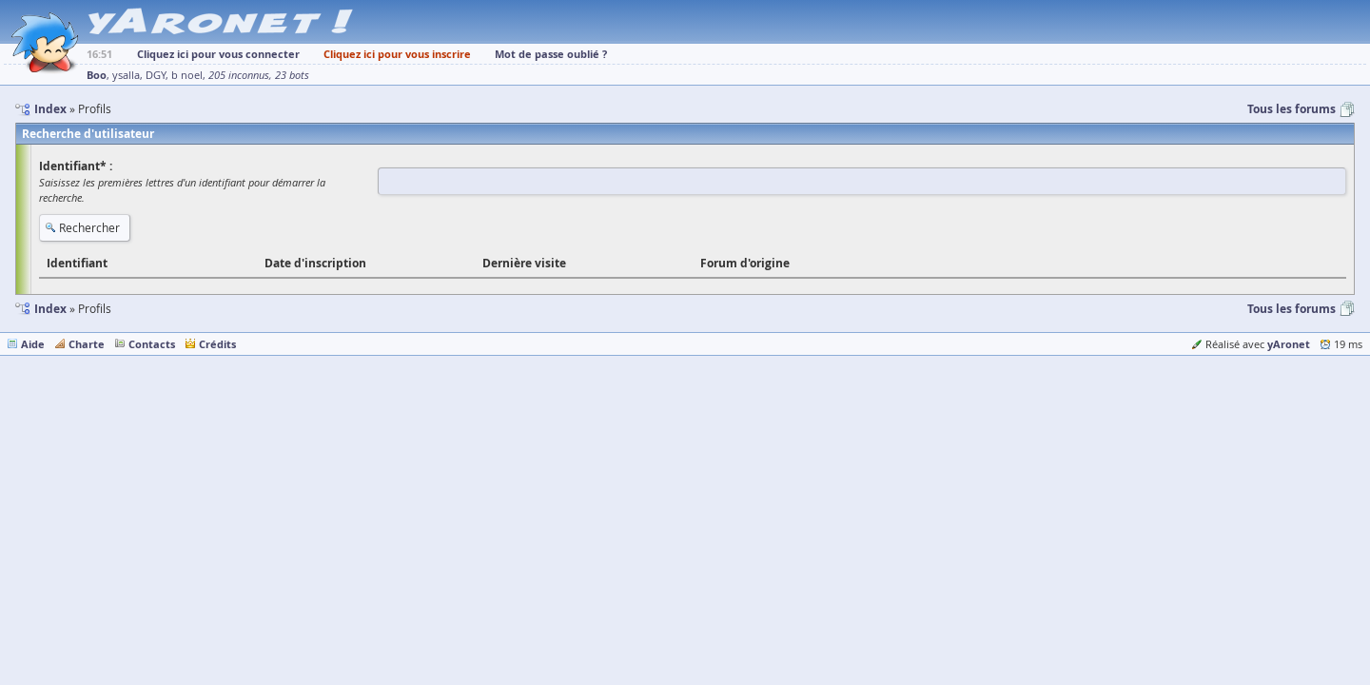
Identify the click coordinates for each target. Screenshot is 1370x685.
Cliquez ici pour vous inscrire (397, 54)
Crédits (217, 344)
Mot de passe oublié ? (551, 54)
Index (50, 309)
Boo (97, 75)
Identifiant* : (75, 166)
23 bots (292, 75)
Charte (86, 344)
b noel (187, 75)
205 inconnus (238, 75)
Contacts (151, 344)
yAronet (1288, 344)
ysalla (126, 75)
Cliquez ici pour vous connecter (218, 54)
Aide (33, 344)
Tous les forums (1291, 109)
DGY (156, 75)
